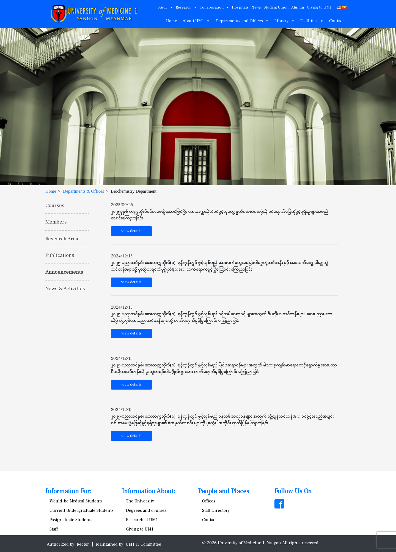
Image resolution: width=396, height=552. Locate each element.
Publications (59, 255)
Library (284, 20)
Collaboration (214, 7)
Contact (336, 21)
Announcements (64, 272)
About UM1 (196, 20)
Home (171, 21)
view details (131, 231)
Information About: (148, 491)
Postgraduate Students (71, 520)
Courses (54, 205)
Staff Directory (216, 510)
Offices (208, 501)
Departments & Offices (83, 191)
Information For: (68, 491)
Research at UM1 (142, 520)
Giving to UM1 (319, 7)
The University (140, 501)
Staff (54, 529)
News (256, 7)
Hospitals (240, 7)
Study (165, 7)
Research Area (61, 238)
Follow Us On (293, 491)
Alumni (297, 7)
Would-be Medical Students (76, 501)
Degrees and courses (146, 510)
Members (56, 222)
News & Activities (65, 288)
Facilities (312, 20)
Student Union (276, 7)
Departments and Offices (242, 20)
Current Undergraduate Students (82, 510)
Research (186, 7)
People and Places (223, 491)
